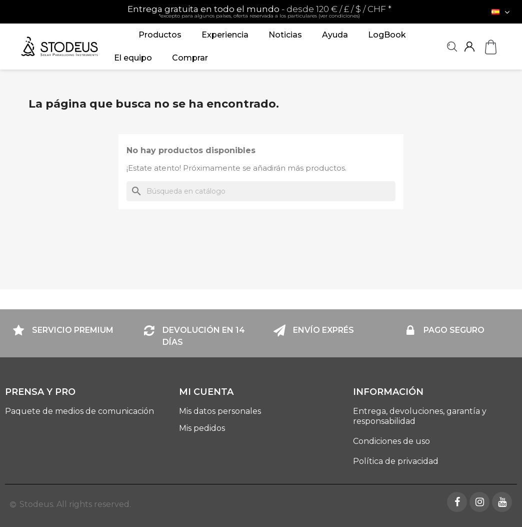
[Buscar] (261, 191)
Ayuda (335, 35)
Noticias (285, 35)
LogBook (387, 35)
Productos (160, 35)
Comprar (190, 58)
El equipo (133, 58)
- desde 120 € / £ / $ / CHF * (259, 11)
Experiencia (225, 35)
